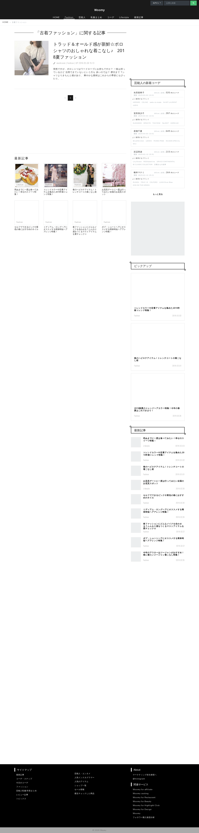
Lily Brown (137, 162)
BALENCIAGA (138, 141)
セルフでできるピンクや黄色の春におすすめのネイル (26, 228)
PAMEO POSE (159, 141)
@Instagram (139, 779)
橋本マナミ (139, 172)
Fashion (70, 63)
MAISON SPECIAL (173, 141)
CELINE (145, 102)
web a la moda (155, 102)
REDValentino (149, 162)
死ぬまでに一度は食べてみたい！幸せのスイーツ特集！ (26, 192)
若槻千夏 (138, 131)
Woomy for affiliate (142, 789)
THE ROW (157, 123)
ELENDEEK (137, 123)
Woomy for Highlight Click (146, 805)
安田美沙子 (139, 113)
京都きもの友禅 (160, 164)
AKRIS (135, 105)
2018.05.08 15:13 (86, 63)
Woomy (99, 10)
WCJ (134, 144)
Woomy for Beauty (142, 801)
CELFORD (153, 182)
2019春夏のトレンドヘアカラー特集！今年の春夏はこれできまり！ (157, 409)
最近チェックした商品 (84, 793)
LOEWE (149, 141)
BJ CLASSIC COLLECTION (143, 164)
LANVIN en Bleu (166, 182)
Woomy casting (141, 793)
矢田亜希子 (139, 92)
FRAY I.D (144, 182)
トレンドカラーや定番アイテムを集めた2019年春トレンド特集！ (56, 192)
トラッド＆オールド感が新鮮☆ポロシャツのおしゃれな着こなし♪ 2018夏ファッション (89, 50)
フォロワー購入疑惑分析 (144, 817)
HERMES (136, 102)
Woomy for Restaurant (144, 797)
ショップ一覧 (80, 785)
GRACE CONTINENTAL (166, 162)
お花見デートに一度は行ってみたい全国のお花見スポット (114, 192)
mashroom (61, 63)
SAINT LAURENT (170, 102)
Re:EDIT (165, 123)
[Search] (177, 3)
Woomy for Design (142, 809)
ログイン (156, 3)
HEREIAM (174, 123)
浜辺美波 (138, 151)
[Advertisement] (70, 128)
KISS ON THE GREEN (141, 185)
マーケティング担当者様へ (145, 775)
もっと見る (158, 194)
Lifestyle (19, 185)
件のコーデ (172, 93)
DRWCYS (147, 123)
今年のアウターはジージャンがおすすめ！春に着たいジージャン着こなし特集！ (163, 553)
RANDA (136, 182)
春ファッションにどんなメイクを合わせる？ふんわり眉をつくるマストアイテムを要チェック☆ (85, 230)
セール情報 (79, 789)
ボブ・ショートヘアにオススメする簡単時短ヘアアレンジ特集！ (114, 229)
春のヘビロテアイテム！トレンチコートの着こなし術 (85, 190)
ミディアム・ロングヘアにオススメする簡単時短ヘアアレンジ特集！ (55, 229)
